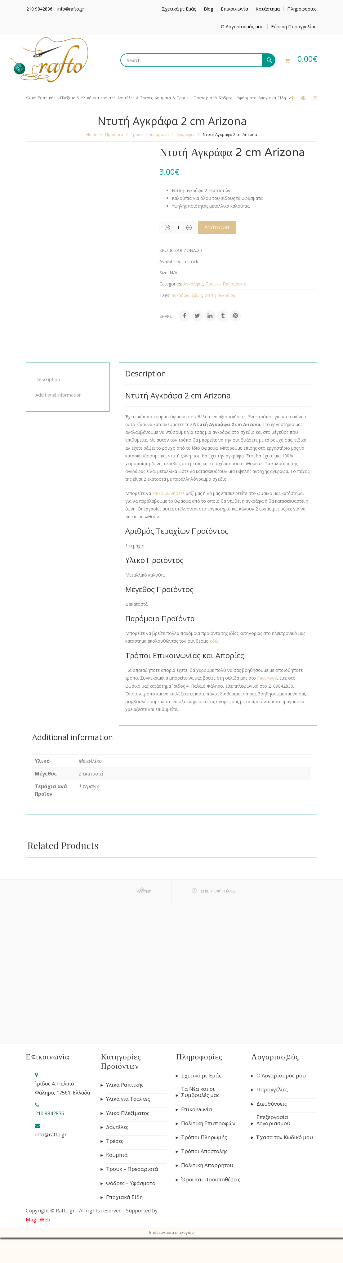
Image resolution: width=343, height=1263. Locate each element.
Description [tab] (47, 379)
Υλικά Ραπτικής (125, 1085)
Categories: (170, 284)
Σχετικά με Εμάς (179, 9)
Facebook (267, 678)
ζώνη (197, 295)
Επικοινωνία (234, 9)
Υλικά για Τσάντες (128, 1099)
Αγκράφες (185, 134)
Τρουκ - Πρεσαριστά (150, 134)
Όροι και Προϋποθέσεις (210, 1179)
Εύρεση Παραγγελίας (294, 26)
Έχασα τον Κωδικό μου (284, 1137)
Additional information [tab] (58, 395)
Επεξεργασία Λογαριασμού (273, 1120)
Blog (208, 9)
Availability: (170, 261)
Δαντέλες (117, 1127)
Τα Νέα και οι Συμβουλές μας (200, 1092)
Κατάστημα (268, 9)
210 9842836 (39, 9)
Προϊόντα (114, 134)
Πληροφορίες (302, 9)
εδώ (214, 641)
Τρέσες (114, 1141)
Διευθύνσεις (271, 1104)
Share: (166, 316)
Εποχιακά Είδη (124, 1197)
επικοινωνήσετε (168, 493)
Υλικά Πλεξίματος (127, 1113)
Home (91, 134)
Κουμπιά (117, 1155)
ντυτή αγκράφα (220, 295)
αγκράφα (180, 295)
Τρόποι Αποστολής (204, 1151)
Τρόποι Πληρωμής (204, 1137)
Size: (163, 273)
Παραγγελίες (272, 1089)
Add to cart (224, 227)
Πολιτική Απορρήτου (207, 1165)
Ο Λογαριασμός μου (242, 26)
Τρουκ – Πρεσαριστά (132, 1169)
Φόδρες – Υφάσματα (131, 1183)
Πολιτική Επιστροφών (208, 1123)
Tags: (164, 295)
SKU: (164, 250)
